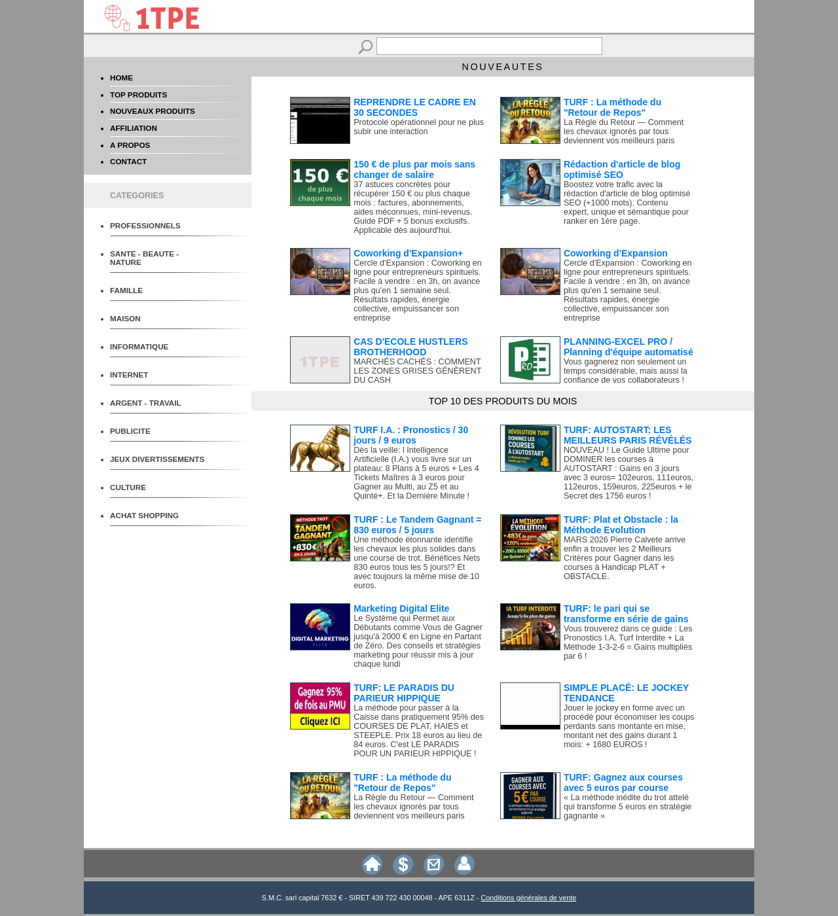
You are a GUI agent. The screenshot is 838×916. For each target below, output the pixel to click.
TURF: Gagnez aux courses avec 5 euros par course (623, 782)
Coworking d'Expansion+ (408, 253)
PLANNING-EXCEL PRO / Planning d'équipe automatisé (628, 346)
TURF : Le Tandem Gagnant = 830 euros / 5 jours (417, 524)
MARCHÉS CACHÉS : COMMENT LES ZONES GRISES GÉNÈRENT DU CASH (417, 371)
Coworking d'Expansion (616, 253)
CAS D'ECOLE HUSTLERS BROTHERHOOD (410, 346)
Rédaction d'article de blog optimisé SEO (622, 169)
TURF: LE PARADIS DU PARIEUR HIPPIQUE (404, 692)
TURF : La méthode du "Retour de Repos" (612, 107)
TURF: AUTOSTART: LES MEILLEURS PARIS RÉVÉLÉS (628, 435)
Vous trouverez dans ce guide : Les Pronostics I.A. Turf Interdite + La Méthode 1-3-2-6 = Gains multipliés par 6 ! (628, 642)
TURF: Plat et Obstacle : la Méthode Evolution (621, 524)
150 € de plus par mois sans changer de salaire (414, 169)
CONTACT (128, 161)
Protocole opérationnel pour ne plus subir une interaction (419, 127)
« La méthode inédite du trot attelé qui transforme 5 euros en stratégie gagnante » (627, 806)
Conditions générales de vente (528, 898)
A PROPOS (130, 145)
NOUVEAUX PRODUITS (152, 111)
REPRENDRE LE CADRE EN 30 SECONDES (415, 107)
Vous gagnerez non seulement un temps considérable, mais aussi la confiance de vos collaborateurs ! (625, 371)
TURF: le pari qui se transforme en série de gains (626, 613)
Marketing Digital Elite (401, 608)
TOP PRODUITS (138, 94)
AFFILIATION (133, 128)
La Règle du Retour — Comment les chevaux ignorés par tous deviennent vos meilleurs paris (623, 131)
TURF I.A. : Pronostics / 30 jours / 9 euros (411, 435)
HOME (121, 77)
